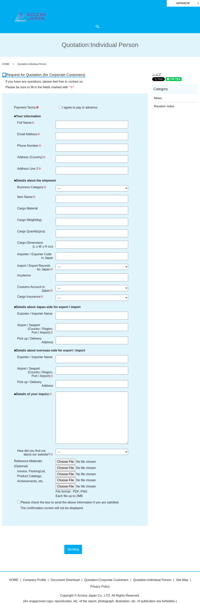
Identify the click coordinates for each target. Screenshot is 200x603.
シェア (157, 67)
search (191, 19)
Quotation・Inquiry (174, 19)
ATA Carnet (144, 19)
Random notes (164, 99)
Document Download (122, 19)
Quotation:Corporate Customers (106, 572)
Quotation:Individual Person (152, 572)
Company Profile (97, 19)
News (157, 19)
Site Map (182, 572)
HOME (80, 19)
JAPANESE (183, 3)
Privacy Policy (100, 579)
